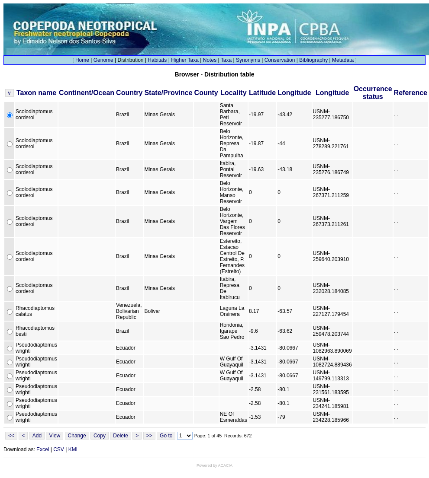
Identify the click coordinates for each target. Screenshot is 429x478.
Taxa (226, 60)
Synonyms (248, 60)
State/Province (168, 92)
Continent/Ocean (86, 92)
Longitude (294, 92)
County (206, 92)
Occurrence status (373, 92)
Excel (42, 449)
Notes (209, 60)
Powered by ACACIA (214, 465)
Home (82, 60)
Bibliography (313, 60)
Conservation (279, 60)
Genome (103, 60)
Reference (410, 92)
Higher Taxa (185, 60)
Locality (233, 92)
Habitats (157, 60)
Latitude (262, 92)
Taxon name (36, 92)
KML (73, 449)
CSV (58, 449)
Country (129, 92)
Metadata (343, 60)
